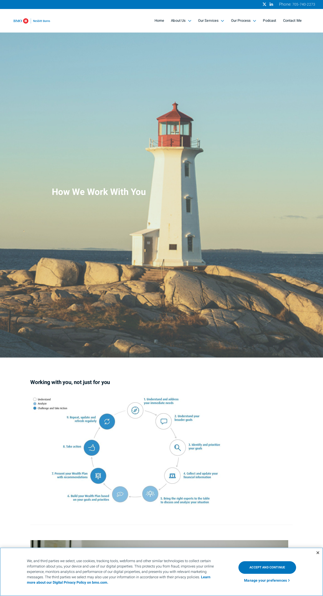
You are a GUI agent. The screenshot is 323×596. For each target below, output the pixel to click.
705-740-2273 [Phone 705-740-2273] (303, 4)
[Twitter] (264, 4)
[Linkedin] (271, 4)
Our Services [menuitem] (211, 20)
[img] (161, 179)
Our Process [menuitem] (243, 20)
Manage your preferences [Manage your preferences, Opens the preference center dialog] (265, 580)
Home (159, 20)
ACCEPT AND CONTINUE (267, 567)
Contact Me (292, 20)
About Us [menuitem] (181, 20)
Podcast (269, 20)
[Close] (317, 552)
